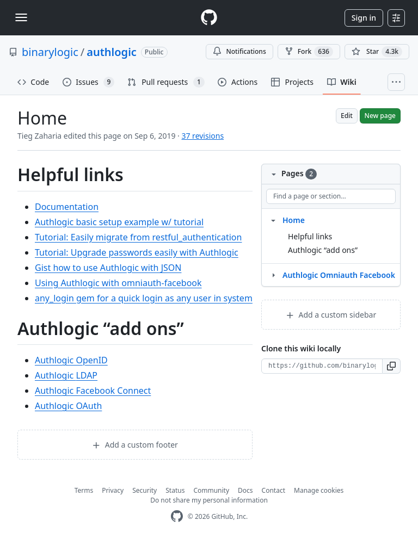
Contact (273, 490)
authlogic (112, 52)
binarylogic (50, 52)
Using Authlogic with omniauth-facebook (118, 283)
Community (211, 490)
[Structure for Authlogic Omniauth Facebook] (273, 274)
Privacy (113, 490)
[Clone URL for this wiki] (322, 366)
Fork (309, 51)
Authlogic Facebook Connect (93, 391)
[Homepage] (209, 18)
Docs (245, 490)
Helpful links (310, 236)
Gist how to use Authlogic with (108, 268)
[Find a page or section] (331, 196)
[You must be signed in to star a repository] (377, 51)
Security (144, 490)
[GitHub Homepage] (176, 516)
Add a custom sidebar (331, 314)
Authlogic (66, 375)
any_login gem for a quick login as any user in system (144, 298)
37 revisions (202, 136)
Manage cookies (318, 490)
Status (175, 490)
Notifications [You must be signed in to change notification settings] (239, 51)
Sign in (364, 18)
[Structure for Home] (273, 219)
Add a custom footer (135, 444)
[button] (392, 366)
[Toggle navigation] (21, 17)
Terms (84, 490)
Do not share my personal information (209, 500)
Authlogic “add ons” (323, 250)
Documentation (67, 207)
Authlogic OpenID (71, 360)
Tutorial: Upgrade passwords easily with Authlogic (136, 252)
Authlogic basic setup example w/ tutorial (119, 222)
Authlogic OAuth (68, 406)
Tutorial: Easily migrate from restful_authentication (138, 237)
